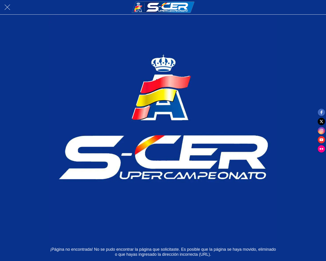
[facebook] (321, 112)
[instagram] (321, 130)
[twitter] (321, 121)
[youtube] (321, 139)
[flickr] (321, 149)
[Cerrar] (7, 7)
